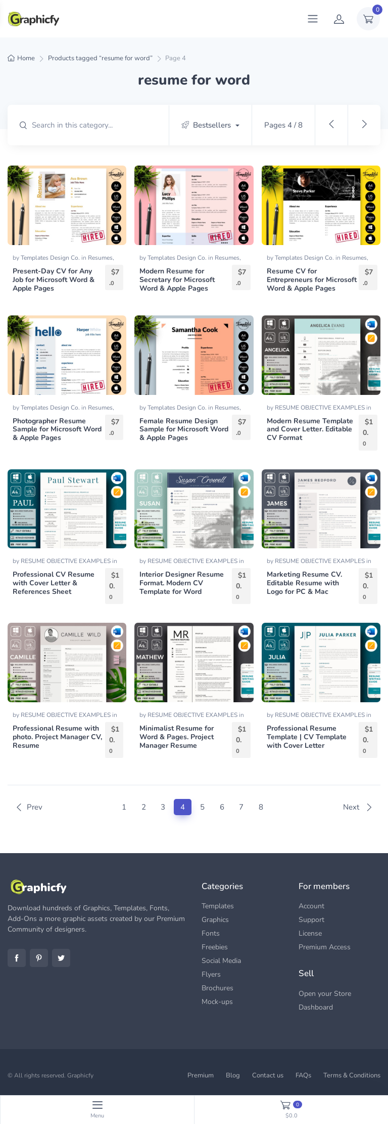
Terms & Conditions (351, 1075)
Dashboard (316, 1007)
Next (358, 807)
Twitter (61, 958)
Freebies (215, 947)
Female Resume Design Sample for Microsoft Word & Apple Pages (183, 429)
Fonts (211, 933)
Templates (218, 906)
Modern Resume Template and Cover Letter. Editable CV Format (310, 429)
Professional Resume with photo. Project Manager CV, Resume (57, 737)
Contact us (267, 1075)
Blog (233, 1075)
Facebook (16, 958)
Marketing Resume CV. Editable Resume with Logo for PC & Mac (304, 583)
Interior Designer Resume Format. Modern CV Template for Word (181, 583)
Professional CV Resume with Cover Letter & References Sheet (53, 583)
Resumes (100, 258)
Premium (200, 1075)
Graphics (215, 920)
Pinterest (38, 958)
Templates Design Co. (51, 258)
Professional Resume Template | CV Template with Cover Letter (307, 737)
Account (311, 906)
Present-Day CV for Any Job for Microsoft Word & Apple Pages (53, 279)
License (310, 933)
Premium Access (325, 947)
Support (311, 920)
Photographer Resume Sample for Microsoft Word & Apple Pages (57, 429)
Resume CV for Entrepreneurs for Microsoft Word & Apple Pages (312, 279)
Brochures (217, 988)
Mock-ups (217, 1002)
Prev (28, 807)
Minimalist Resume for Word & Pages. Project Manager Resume (176, 737)
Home (26, 58)
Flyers (211, 974)
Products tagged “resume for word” (100, 58)
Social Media (221, 961)
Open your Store (325, 993)
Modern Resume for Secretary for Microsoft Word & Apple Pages (177, 279)
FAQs (303, 1075)
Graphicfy (80, 1075)
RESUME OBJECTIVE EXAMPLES (320, 408)
